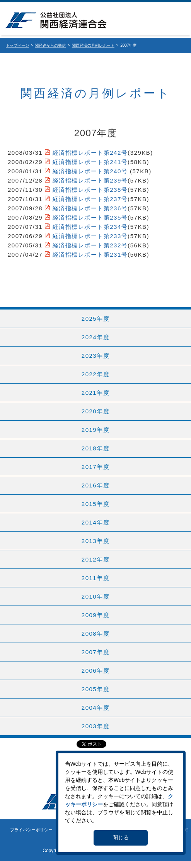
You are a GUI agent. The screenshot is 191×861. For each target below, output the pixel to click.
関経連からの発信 (50, 45)
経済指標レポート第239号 (90, 180)
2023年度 (95, 355)
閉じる (121, 837)
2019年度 (95, 429)
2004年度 (95, 707)
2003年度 (95, 726)
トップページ (17, 45)
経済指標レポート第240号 (90, 171)
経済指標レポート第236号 (90, 208)
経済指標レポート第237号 (90, 199)
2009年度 (95, 615)
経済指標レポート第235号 (90, 217)
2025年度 (95, 318)
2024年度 (95, 337)
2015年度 (95, 504)
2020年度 (95, 411)
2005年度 (95, 689)
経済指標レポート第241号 (90, 162)
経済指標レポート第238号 (90, 189)
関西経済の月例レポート (93, 45)
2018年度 (95, 448)
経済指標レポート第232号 (90, 245)
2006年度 (95, 670)
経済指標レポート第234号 (90, 226)
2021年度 (95, 392)
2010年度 (95, 596)
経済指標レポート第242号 (90, 152)
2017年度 (95, 466)
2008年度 (95, 633)
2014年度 (95, 522)
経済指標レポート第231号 (90, 254)
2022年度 (95, 374)
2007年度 (95, 652)
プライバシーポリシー (31, 829)
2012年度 (95, 559)
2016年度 (95, 485)
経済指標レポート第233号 (90, 236)
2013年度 (95, 541)
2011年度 (95, 578)
